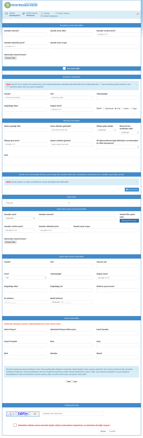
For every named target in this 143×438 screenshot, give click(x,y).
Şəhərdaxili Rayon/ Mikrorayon (63, 329)
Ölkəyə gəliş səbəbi (105, 126)
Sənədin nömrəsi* (11, 31)
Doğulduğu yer (56, 286)
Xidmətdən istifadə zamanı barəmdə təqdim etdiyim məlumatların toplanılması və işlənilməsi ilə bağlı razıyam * (62, 425)
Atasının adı (101, 262)
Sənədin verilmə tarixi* (106, 31)
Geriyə (103, 431)
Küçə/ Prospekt (10, 341)
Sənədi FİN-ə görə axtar (127, 215)
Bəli (68, 382)
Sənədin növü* (10, 214)
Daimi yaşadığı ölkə (12, 126)
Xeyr (74, 382)
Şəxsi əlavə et (132, 189)
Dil (117, 142)
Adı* (52, 94)
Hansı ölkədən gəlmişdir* (60, 126)
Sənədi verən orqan (58, 43)
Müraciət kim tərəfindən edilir (126, 127)
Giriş (99, 341)
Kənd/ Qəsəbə (102, 329)
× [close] (136, 84)
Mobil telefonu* (56, 298)
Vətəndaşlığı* (102, 94)
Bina (52, 341)
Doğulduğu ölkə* (11, 106)
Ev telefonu (9, 298)
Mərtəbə (53, 353)
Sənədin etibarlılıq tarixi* (14, 43)
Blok (6, 353)
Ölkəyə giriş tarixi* (12, 141)
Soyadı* (7, 94)
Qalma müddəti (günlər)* (60, 141)
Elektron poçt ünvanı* (106, 286)
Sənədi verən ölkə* (58, 31)
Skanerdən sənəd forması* (15, 55)
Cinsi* (99, 108)
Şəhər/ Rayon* (10, 329)
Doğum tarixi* (56, 106)
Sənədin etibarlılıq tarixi (49, 226)
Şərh (6, 155)
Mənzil (99, 353)
